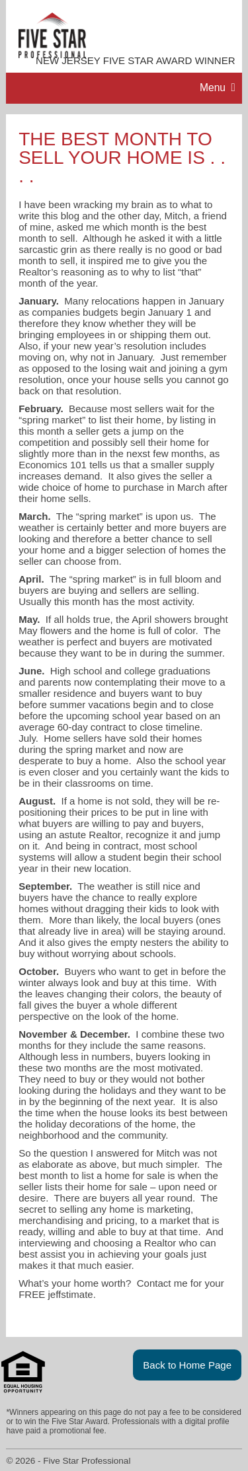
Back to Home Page (187, 1365)
